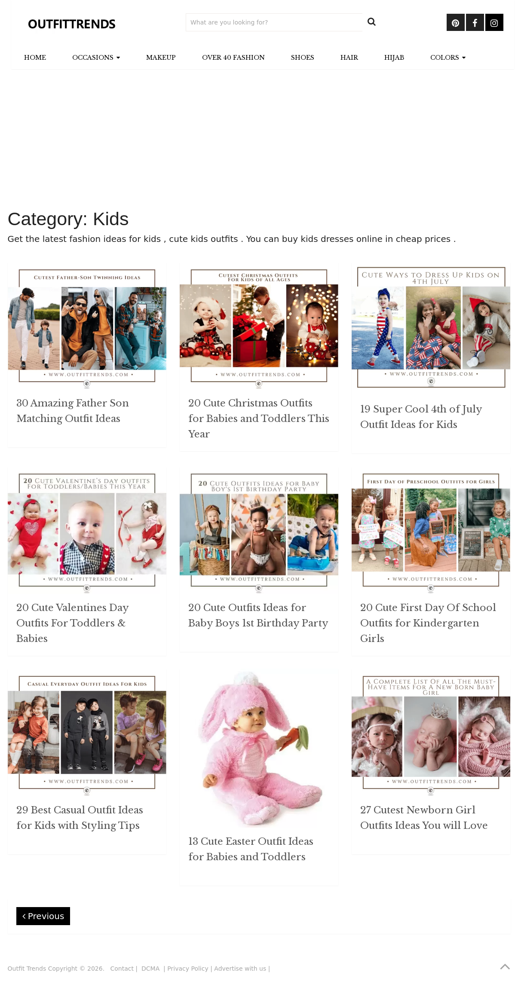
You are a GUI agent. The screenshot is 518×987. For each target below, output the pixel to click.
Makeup (161, 57)
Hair (349, 57)
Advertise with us (240, 968)
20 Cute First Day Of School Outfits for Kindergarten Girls (428, 623)
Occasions (92, 57)
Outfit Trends (27, 968)
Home (35, 57)
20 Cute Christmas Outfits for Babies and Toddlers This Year (258, 418)
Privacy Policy (187, 968)
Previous (43, 916)
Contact (121, 968)
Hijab (394, 57)
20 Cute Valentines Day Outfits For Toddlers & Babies (72, 623)
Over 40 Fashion (233, 57)
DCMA (151, 968)
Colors (444, 57)
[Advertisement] (259, 140)
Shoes (302, 57)
